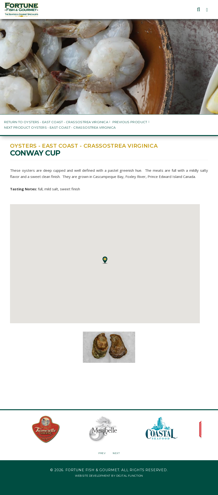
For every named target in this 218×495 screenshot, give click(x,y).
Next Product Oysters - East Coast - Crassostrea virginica (60, 127)
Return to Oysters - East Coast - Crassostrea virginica (56, 122)
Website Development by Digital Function (109, 475)
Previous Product (129, 122)
